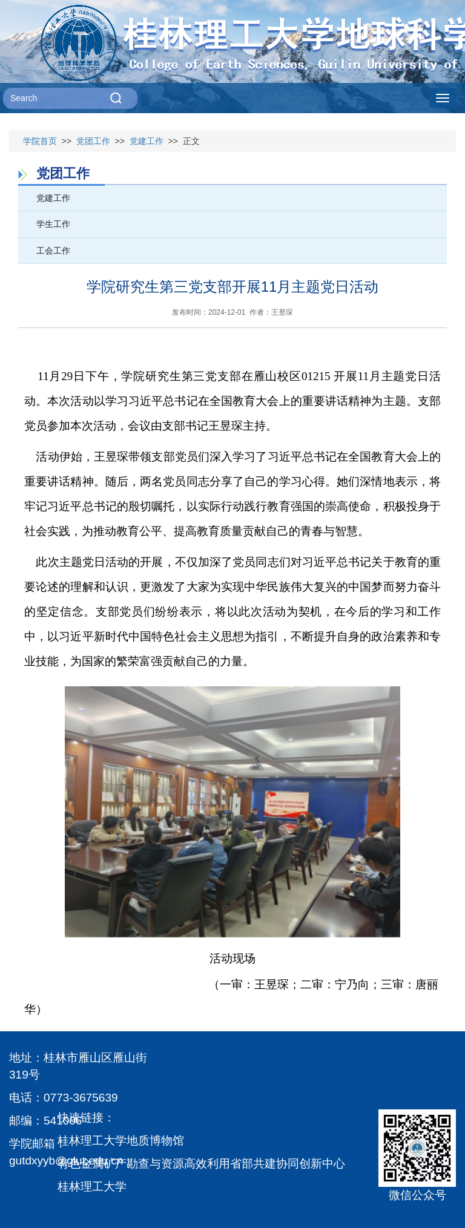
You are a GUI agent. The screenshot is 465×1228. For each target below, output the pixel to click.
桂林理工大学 (92, 1186)
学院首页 (40, 141)
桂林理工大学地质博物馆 (121, 1140)
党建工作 (146, 141)
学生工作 (53, 224)
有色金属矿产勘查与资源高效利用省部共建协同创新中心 (201, 1163)
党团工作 (93, 141)
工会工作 (53, 250)
